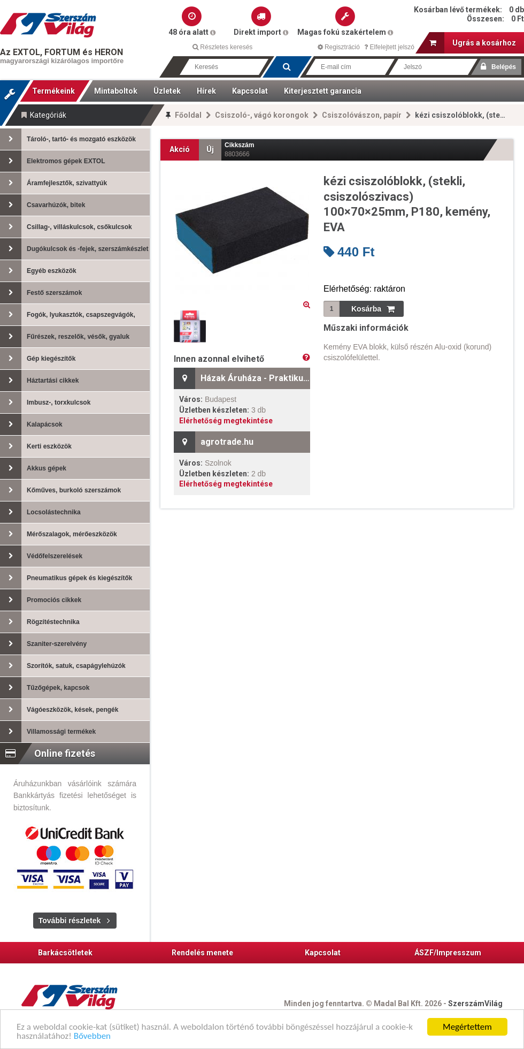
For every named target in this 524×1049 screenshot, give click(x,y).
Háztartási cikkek (39, 380)
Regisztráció (339, 47)
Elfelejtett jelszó (389, 47)
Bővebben (92, 1037)
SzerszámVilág (475, 1003)
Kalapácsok (31, 424)
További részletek (69, 920)
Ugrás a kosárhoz (472, 43)
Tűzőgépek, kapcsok (44, 687)
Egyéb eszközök (38, 271)
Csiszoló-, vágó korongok (262, 115)
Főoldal (188, 115)
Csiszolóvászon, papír (362, 115)
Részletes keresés (222, 47)
